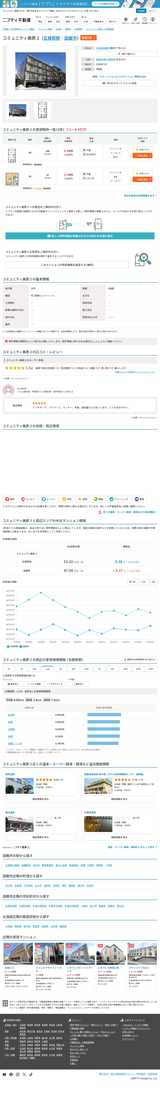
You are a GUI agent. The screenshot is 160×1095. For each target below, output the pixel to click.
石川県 (52, 1037)
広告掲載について (130, 1035)
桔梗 (10, 736)
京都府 (37, 1044)
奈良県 (52, 1044)
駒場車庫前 (48, 865)
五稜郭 (11, 729)
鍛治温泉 (10, 812)
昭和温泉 (10, 774)
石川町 (9, 885)
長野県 (37, 1037)
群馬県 (23, 1034)
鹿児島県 (24, 1057)
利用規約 (141, 1073)
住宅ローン (75, 1056)
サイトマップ (128, 1038)
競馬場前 (73, 865)
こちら (96, 341)
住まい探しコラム (78, 1052)
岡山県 (30, 1048)
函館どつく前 (15, 743)
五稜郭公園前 (13, 865)
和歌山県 (60, 1044)
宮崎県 (59, 1054)
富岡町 (72, 885)
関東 (7, 1031)
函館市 (70, 38)
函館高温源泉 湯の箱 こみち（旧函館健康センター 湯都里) (114, 774)
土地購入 (74, 1038)
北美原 (18, 885)
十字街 (108, 865)
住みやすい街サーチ (79, 1049)
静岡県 (37, 1041)
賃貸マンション (82, 1024)
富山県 (45, 1037)
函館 (10, 722)
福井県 (59, 1037)
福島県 (63, 926)
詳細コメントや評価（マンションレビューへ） (135, 371)
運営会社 (103, 1073)
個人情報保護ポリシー (122, 1073)
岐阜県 (30, 1041)
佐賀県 (30, 1054)
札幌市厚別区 (40, 905)
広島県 (23, 1048)
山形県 (54, 926)
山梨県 (30, 1037)
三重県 (45, 1041)
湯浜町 (47, 885)
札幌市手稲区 (56, 905)
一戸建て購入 (76, 1035)
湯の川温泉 (61, 865)
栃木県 (61, 1031)
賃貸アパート (97, 1024)
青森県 (18, 926)
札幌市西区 (25, 905)
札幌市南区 (11, 905)
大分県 (52, 1054)
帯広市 (120, 905)
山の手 (38, 885)
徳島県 (59, 1048)
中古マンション (108, 1031)
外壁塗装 (74, 1059)
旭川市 (93, 905)
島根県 (45, 1048)
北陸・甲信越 (11, 1037)
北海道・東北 (11, 1024)
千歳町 (90, 865)
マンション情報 (77, 1045)
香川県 (23, 1051)
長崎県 (37, 1054)
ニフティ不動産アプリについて (136, 1028)
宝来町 (11, 714)
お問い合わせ (128, 1031)
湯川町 (81, 885)
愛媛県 (30, 1051)
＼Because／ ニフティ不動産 (135, 1024)
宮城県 (36, 926)
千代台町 (28, 885)
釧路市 (111, 905)
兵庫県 (30, 1044)
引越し (73, 1063)
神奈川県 (31, 1031)
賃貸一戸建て (111, 1024)
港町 (64, 885)
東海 (7, 1041)
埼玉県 (39, 1031)
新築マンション (92, 1031)
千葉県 (47, 1031)
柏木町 (36, 865)
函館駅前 (26, 865)
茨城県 (54, 1031)
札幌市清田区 (72, 905)
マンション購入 (77, 1031)
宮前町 (56, 885)
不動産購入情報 (77, 1028)
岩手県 (27, 926)
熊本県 (45, 1054)
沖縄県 (32, 1057)
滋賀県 (45, 1044)
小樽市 (84, 905)
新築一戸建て (89, 1035)
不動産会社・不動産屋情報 (82, 1042)
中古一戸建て (103, 1035)
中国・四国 (10, 1048)
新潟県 (23, 1037)
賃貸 (72, 1024)
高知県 (37, 1051)
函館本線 (100, 59)
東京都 (23, 1031)
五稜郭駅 (52, 38)
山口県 (52, 1048)
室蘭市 (102, 905)
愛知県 (23, 1041)
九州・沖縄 (10, 1054)
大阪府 (23, 1044)
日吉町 (90, 885)
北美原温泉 (90, 812)
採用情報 (152, 1073)
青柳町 (99, 865)
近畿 (7, 1044)
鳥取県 (37, 1048)
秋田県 (45, 926)
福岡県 (23, 1054)
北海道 (99, 48)
